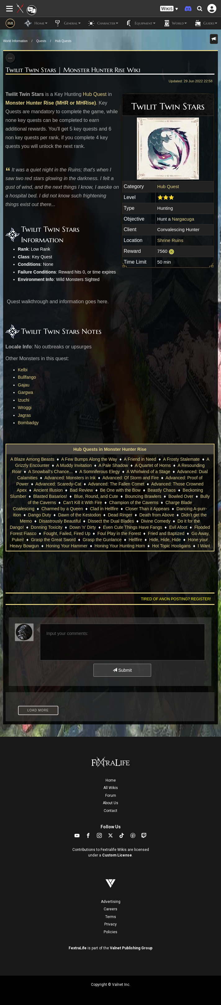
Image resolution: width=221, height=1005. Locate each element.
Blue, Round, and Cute (96, 496)
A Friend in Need (140, 459)
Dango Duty (39, 514)
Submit (122, 670)
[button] (169, 8)
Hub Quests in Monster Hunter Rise (110, 449)
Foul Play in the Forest (119, 533)
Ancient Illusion (48, 490)
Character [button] (102, 23)
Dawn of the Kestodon (79, 514)
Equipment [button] (140, 23)
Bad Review (81, 490)
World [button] (174, 23)
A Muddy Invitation (74, 465)
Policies (110, 932)
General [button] (67, 23)
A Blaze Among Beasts (32, 459)
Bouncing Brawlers (143, 496)
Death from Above (156, 514)
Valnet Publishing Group (131, 948)
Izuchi (23, 400)
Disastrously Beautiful (60, 521)
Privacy (110, 924)
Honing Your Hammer (67, 545)
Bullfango (27, 377)
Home (111, 780)
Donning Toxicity (46, 527)
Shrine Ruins (170, 240)
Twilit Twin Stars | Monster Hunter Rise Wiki (73, 70)
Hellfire (135, 539)
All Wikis (110, 788)
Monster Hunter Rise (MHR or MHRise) (51, 103)
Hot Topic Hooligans (171, 545)
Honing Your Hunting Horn (120, 545)
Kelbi (23, 369)
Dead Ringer (120, 514)
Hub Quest (94, 94)
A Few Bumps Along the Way (89, 459)
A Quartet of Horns (153, 465)
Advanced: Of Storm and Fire (130, 477)
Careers (110, 909)
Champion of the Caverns (133, 502)
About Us (110, 803)
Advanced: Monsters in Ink (70, 477)
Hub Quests (63, 41)
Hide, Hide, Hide (165, 539)
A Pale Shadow (113, 465)
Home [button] (35, 23)
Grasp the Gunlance (102, 539)
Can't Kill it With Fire (82, 502)
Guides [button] (205, 23)
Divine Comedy (155, 521)
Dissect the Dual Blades (111, 521)
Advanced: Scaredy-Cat (58, 483)
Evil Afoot (178, 527)
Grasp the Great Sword (53, 539)
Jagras (24, 415)
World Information (15, 41)
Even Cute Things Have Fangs (132, 527)
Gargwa (25, 392)
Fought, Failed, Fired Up (66, 533)
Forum (110, 795)
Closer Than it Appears (147, 508)
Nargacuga (183, 219)
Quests (41, 41)
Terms (110, 917)
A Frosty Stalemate (181, 459)
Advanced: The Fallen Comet (116, 483)
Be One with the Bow (120, 490)
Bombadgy (28, 422)
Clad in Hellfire (104, 508)
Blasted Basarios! (50, 496)
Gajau (23, 384)
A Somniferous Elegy (99, 471)
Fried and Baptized (166, 533)
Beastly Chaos (162, 490)
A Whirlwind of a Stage (148, 471)
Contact (110, 811)
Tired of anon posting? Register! (176, 599)
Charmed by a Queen (62, 508)
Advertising (110, 901)
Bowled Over (181, 496)
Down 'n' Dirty (83, 527)
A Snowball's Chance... (50, 471)
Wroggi (25, 407)
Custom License (117, 855)
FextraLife (78, 948)
